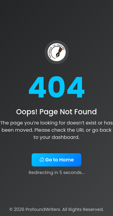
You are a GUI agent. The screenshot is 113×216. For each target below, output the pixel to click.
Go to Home (56, 159)
